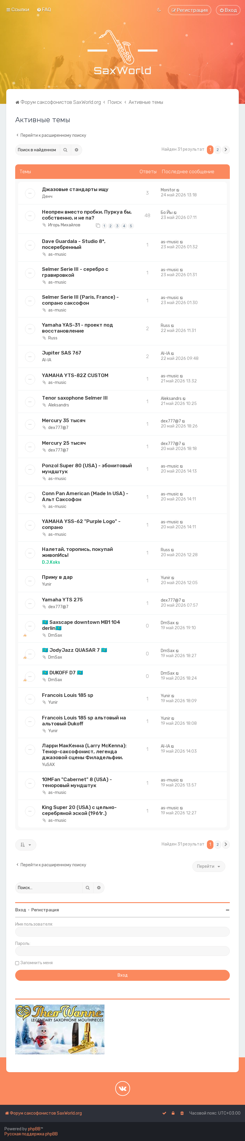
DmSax (55, 635)
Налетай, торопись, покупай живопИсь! (77, 552)
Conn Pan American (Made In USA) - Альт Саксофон (85, 496)
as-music (57, 254)
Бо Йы (167, 212)
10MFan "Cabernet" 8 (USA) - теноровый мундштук (77, 782)
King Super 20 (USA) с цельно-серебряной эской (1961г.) (79, 810)
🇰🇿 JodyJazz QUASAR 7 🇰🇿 (74, 650)
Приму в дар (57, 577)
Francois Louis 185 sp (67, 695)
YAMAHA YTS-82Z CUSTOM (75, 375)
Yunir (47, 584)
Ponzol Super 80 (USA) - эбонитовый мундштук (87, 468)
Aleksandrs (58, 405)
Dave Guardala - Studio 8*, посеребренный (73, 244)
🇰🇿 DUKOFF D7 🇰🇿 (62, 673)
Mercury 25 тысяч (64, 443)
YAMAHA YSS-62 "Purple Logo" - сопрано (81, 524)
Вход (20, 910)
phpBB (34, 1129)
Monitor (168, 190)
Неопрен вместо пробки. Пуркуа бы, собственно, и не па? (87, 215)
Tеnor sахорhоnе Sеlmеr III (75, 398)
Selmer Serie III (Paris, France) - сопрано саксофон (80, 300)
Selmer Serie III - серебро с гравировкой (75, 272)
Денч (47, 196)
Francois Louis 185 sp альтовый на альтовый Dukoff (84, 721)
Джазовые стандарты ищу (75, 189)
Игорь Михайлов (64, 225)
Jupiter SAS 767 (61, 353)
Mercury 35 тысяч (63, 420)
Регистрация (45, 910)
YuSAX (48, 764)
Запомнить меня (37, 962)
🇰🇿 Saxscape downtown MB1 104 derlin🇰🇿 (81, 625)
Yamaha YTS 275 (62, 600)
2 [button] (218, 149)
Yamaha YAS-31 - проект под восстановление (77, 328)
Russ (52, 338)
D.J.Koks (51, 562)
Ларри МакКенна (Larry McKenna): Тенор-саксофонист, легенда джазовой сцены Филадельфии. (84, 751)
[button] (226, 150)
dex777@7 (58, 427)
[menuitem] (43, 9)
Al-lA (46, 360)
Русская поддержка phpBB (31, 1134)
